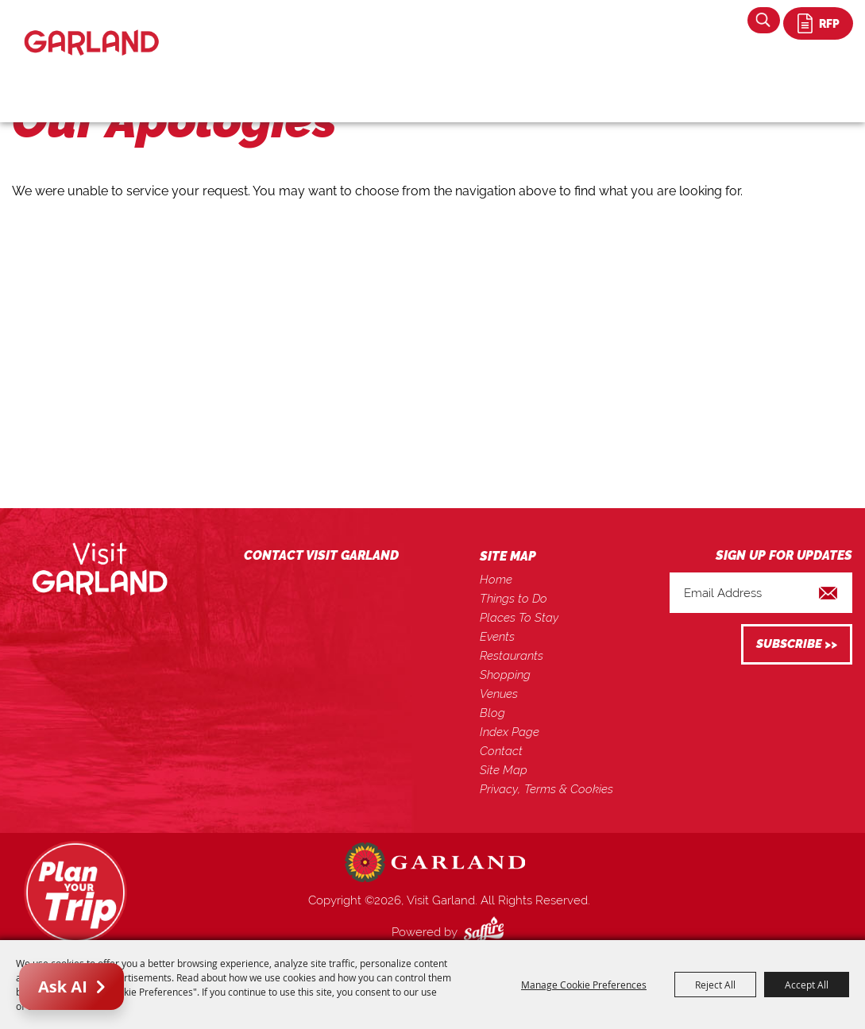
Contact (501, 751)
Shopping (505, 675)
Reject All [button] (715, 984)
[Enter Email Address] (761, 592)
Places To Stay (519, 618)
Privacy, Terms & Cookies (546, 789)
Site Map (503, 770)
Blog (492, 713)
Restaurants (511, 656)
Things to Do (513, 599)
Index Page (509, 732)
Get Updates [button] (796, 644)
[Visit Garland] (92, 29)
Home (496, 579)
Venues (499, 694)
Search (763, 20)
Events (497, 637)
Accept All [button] (806, 984)
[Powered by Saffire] (487, 932)
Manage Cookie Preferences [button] (584, 984)
